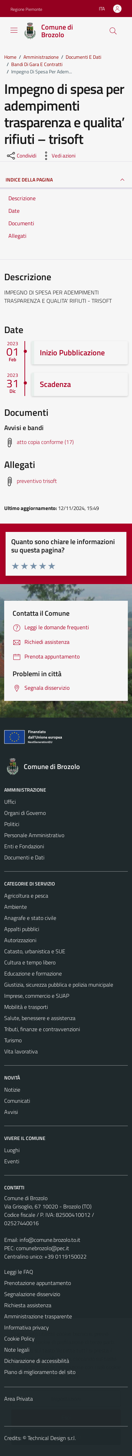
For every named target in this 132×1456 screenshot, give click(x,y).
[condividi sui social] (21, 155)
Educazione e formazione (33, 973)
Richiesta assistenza (27, 1305)
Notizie (12, 1089)
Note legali (16, 1349)
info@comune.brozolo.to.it (50, 1240)
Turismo (13, 1040)
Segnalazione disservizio (32, 1294)
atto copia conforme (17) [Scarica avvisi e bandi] (45, 442)
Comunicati (17, 1101)
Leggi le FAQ (18, 1272)
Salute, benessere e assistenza (39, 1018)
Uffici (10, 802)
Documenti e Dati (24, 857)
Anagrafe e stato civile (30, 918)
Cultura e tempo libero (30, 962)
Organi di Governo (25, 813)
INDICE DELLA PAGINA (66, 180)
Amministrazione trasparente (38, 1316)
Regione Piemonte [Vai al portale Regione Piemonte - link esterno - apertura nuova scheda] (26, 9)
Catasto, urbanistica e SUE (34, 951)
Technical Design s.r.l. (52, 1438)
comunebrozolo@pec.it (42, 1248)
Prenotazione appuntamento (37, 1283)
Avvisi (11, 1112)
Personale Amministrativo (34, 835)
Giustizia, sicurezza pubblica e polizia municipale (58, 984)
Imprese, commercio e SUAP (36, 996)
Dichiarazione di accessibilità (36, 1361)
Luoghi (12, 1150)
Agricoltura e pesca (26, 895)
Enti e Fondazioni (24, 846)
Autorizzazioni (20, 940)
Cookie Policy (19, 1338)
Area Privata (18, 1398)
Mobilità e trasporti (26, 1007)
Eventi (11, 1161)
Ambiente (15, 907)
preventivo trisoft (37, 481)
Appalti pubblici (21, 929)
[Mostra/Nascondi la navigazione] (14, 30)
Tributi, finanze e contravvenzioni (42, 1029)
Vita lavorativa (21, 1051)
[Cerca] (113, 31)
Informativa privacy (26, 1327)
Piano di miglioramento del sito (39, 1372)
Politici (11, 824)
